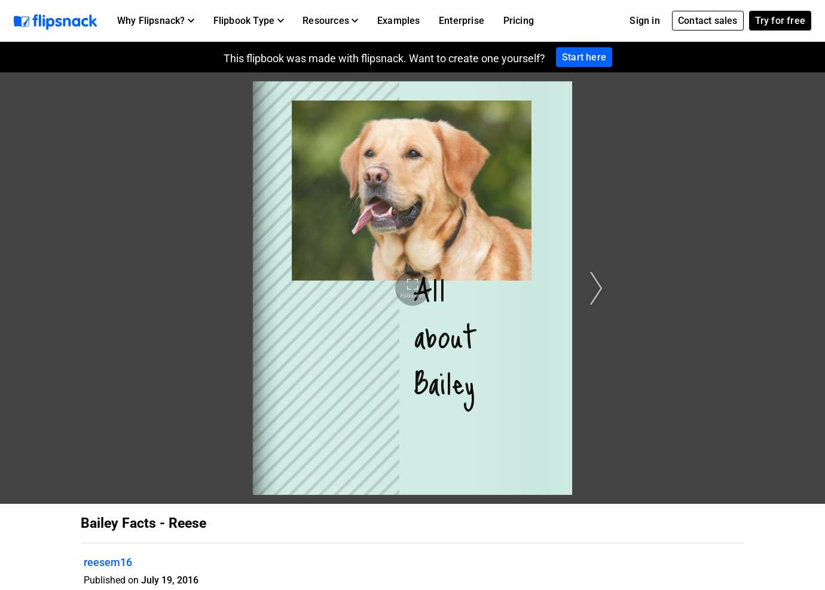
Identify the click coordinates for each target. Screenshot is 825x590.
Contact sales (708, 20)
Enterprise (461, 20)
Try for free (780, 20)
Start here (584, 57)
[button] (156, 20)
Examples (398, 20)
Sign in (644, 20)
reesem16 (108, 562)
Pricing (518, 20)
